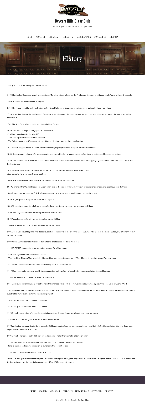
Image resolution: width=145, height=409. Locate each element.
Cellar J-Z (68, 37)
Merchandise (84, 37)
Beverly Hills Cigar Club (72, 21)
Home (29, 37)
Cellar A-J (54, 37)
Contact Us (100, 37)
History (113, 37)
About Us (40, 37)
